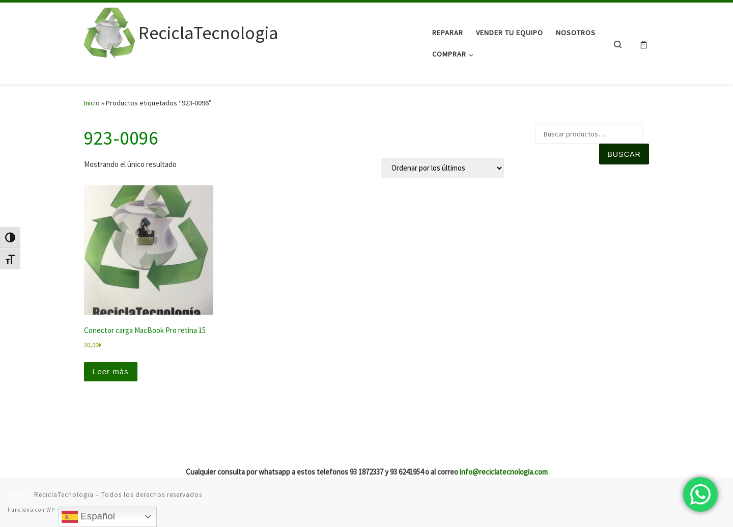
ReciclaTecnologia (64, 494)
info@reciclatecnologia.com (504, 472)
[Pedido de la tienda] (442, 168)
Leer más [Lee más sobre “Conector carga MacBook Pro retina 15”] (111, 371)
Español (88, 517)
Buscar (623, 154)
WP (50, 509)
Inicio (92, 102)
